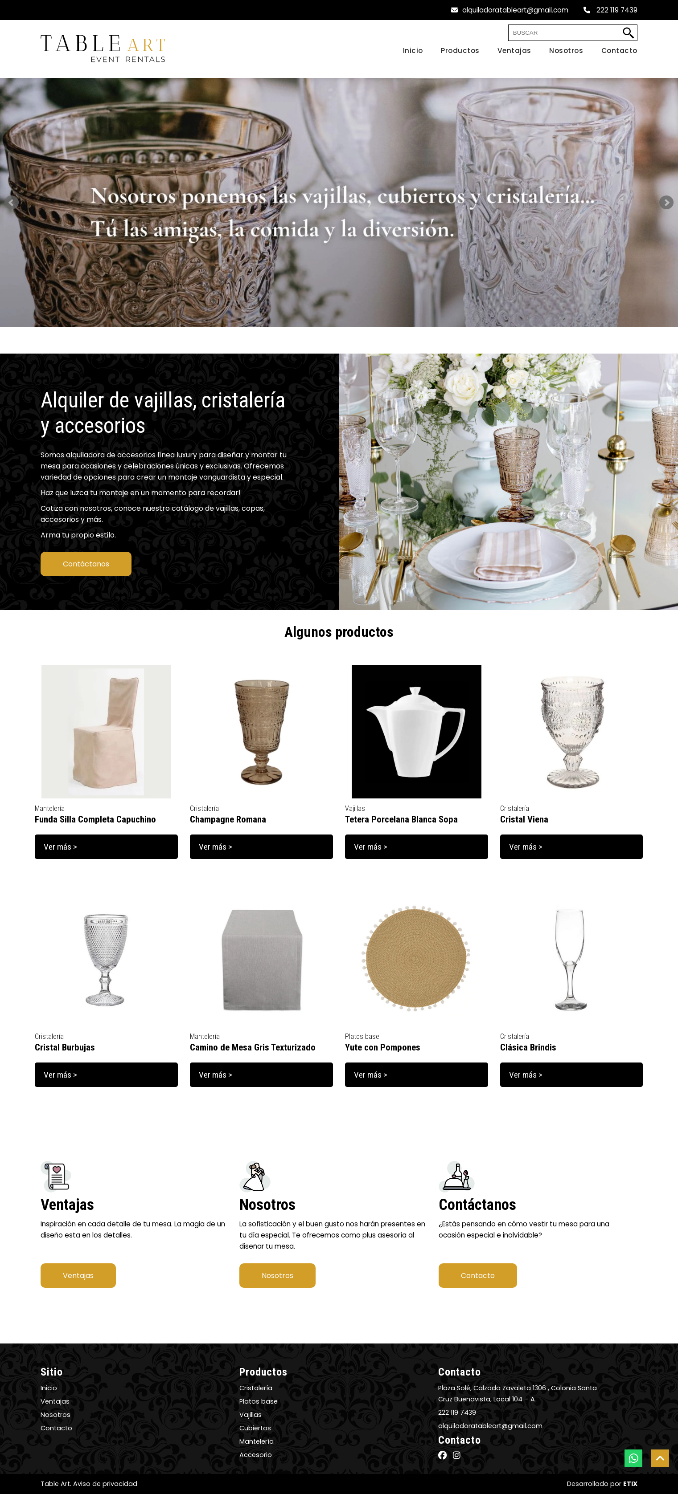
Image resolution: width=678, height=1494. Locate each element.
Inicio (49, 1388)
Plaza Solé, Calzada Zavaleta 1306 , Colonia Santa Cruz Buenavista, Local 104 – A (517, 1394)
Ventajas (78, 1275)
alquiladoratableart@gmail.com (509, 10)
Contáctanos (86, 564)
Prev (11, 202)
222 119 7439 (610, 10)
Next (666, 202)
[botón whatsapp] (633, 1458)
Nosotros (277, 1275)
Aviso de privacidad (105, 1483)
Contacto (478, 1275)
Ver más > (60, 847)
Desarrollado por (602, 1483)
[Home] (404, 51)
